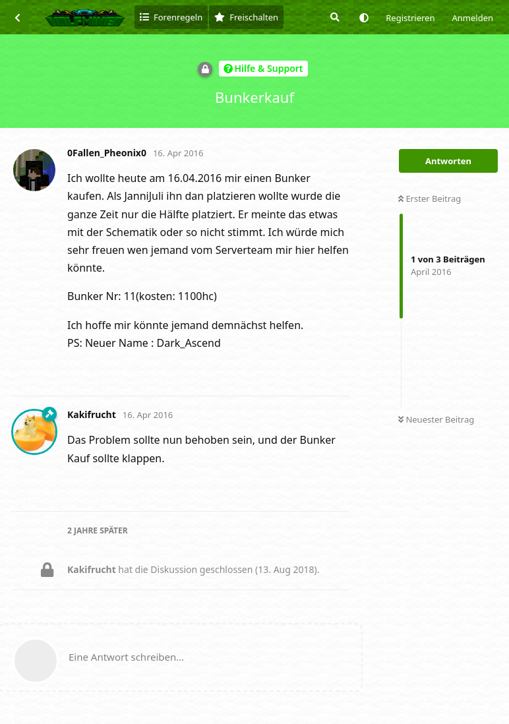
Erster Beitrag (429, 198)
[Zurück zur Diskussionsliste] (17, 17)
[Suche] (333, 17)
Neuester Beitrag (436, 419)
